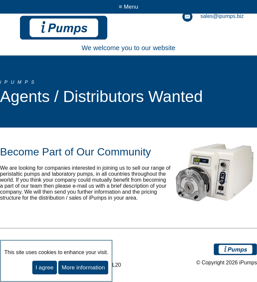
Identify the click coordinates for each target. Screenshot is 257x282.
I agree (45, 267)
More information (83, 267)
